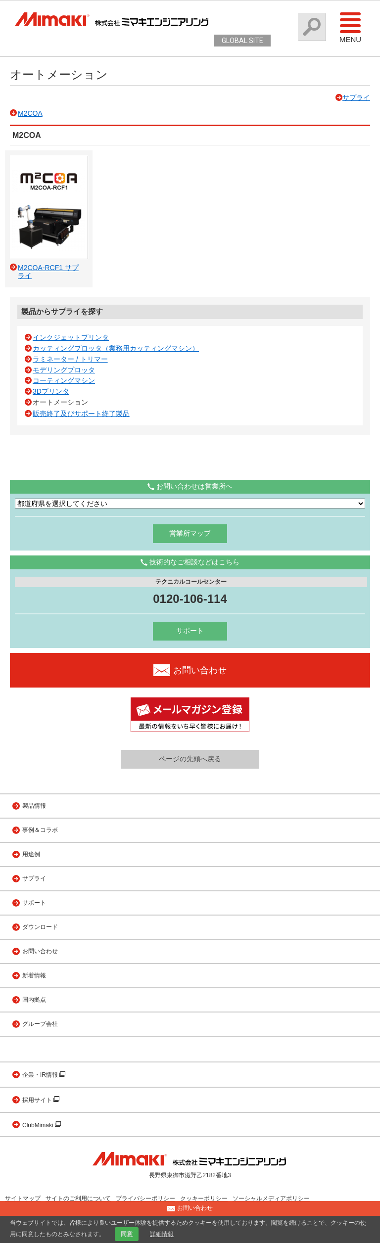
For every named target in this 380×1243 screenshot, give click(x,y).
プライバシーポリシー (145, 1198)
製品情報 (34, 805)
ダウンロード (40, 926)
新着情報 (34, 975)
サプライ (356, 97)
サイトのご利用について (78, 1198)
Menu (350, 27)
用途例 (31, 854)
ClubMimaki (38, 1125)
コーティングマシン (64, 380)
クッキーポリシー (204, 1198)
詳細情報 (162, 1234)
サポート (190, 631)
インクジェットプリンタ (71, 337)
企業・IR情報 (40, 1074)
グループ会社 (40, 1023)
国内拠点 (34, 999)
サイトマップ (23, 1198)
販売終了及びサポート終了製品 (81, 413)
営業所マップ (190, 533)
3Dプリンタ (51, 391)
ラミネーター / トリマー (70, 359)
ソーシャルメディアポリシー (271, 1198)
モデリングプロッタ (64, 370)
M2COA (30, 113)
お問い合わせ (40, 951)
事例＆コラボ (40, 830)
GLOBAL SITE (242, 41)
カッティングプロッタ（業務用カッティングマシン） (116, 348)
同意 (127, 1234)
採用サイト (37, 1100)
